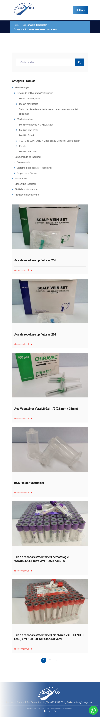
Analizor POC (21, 178)
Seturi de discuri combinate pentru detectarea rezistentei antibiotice (48, 112)
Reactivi (23, 146)
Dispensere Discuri (27, 173)
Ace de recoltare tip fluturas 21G (35, 260)
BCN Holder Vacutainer (29, 483)
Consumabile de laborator (35, 25)
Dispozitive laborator (25, 184)
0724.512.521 (57, 702)
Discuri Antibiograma (29, 98)
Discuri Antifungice (28, 104)
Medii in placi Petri (28, 130)
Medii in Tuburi (26, 135)
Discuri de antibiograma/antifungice (35, 93)
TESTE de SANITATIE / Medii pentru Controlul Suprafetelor (49, 141)
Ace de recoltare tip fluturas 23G (35, 334)
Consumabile (23, 162)
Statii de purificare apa (26, 189)
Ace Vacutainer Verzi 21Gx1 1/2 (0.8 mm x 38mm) (46, 408)
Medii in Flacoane (28, 151)
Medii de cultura (25, 119)
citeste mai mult (23, 270)
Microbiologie (22, 87)
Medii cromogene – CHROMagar (36, 125)
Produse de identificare (27, 195)
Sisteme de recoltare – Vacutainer (34, 168)
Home (16, 25)
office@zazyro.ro (83, 702)
